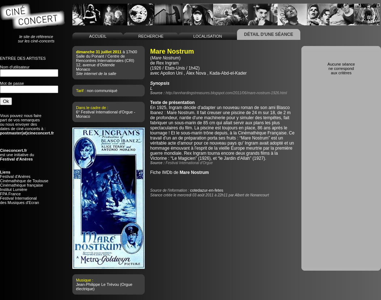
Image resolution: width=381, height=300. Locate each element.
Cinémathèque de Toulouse (24, 181)
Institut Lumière (13, 189)
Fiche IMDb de (179, 172)
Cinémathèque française (21, 185)
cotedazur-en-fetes (206, 190)
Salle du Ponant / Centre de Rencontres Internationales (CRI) (105, 58)
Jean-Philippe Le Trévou (97, 284)
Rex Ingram (167, 63)
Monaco (83, 69)
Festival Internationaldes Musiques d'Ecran (19, 200)
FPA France (10, 194)
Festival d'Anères (15, 176)
